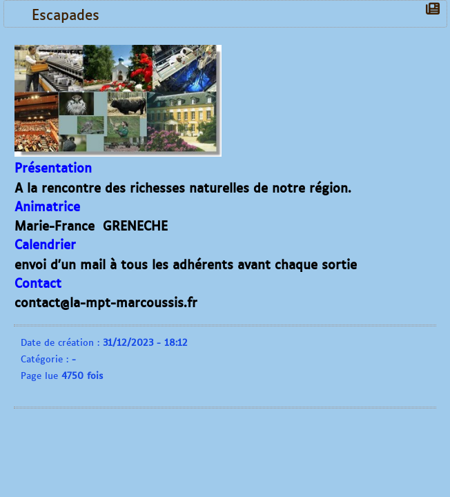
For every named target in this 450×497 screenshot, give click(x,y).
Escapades (69, 14)
